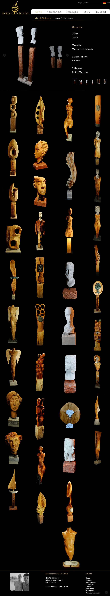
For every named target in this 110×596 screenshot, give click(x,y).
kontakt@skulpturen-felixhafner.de (54, 581)
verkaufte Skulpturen (64, 18)
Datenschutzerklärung (94, 593)
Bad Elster (76, 61)
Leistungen (72, 12)
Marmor (75, 49)
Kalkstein (89, 49)
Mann (81, 72)
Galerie (38, 12)
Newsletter (100, 12)
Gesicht (75, 72)
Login (80, 3)
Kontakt (86, 12)
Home (88, 578)
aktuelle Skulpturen (43, 18)
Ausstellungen (54, 12)
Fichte (82, 49)
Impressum (90, 591)
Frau (86, 72)
